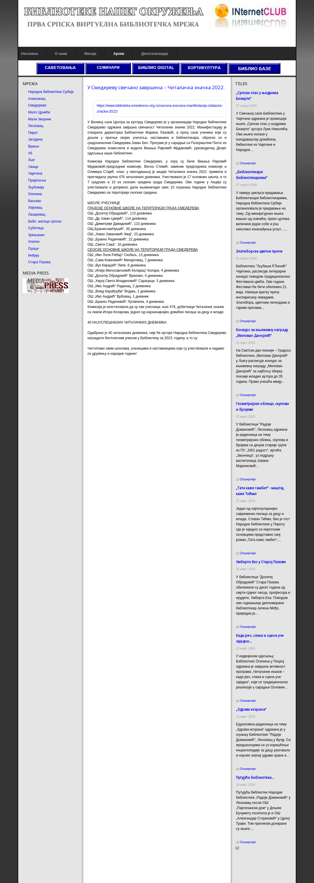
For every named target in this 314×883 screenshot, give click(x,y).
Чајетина (35, 173)
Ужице (33, 167)
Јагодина (35, 139)
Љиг (31, 160)
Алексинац (36, 99)
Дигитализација (154, 54)
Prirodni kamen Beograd (253, 869)
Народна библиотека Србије (51, 92)
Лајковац (35, 208)
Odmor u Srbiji (246, 875)
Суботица (36, 228)
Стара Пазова (39, 262)
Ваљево (34, 201)
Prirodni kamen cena (251, 859)
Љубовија (36, 187)
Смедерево (37, 105)
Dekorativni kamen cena (253, 864)
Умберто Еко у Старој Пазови (261, 561)
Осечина (35, 194)
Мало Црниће (39, 112)
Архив (118, 54)
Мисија (90, 54)
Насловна (29, 54)
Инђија (33, 255)
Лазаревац (36, 214)
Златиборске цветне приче (259, 251)
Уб (30, 153)
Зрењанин (36, 235)
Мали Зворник (39, 119)
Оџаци (33, 249)
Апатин (34, 242)
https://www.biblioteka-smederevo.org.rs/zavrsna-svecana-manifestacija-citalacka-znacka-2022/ (160, 108)
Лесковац (35, 126)
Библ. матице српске (44, 221)
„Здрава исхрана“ (251, 709)
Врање (33, 146)
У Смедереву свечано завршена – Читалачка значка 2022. (156, 87)
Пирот (33, 133)
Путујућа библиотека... (255, 777)
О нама (61, 54)
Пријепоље (37, 180)
